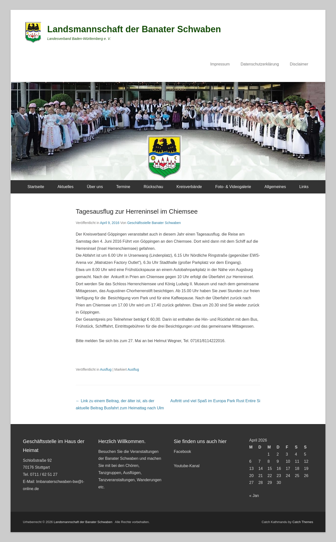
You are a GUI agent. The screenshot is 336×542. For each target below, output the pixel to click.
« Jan (254, 496)
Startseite (36, 187)
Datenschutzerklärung (260, 64)
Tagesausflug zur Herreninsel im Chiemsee (137, 211)
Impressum (220, 64)
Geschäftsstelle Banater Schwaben (154, 223)
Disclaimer (299, 64)
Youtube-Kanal (186, 466)
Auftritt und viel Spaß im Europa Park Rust (215, 401)
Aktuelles (66, 187)
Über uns (95, 187)
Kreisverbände (189, 187)
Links (303, 187)
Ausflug (106, 369)
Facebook (182, 451)
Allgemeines (275, 187)
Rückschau (153, 187)
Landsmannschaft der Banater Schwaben (134, 29)
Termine (123, 187)
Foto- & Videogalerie (233, 187)
